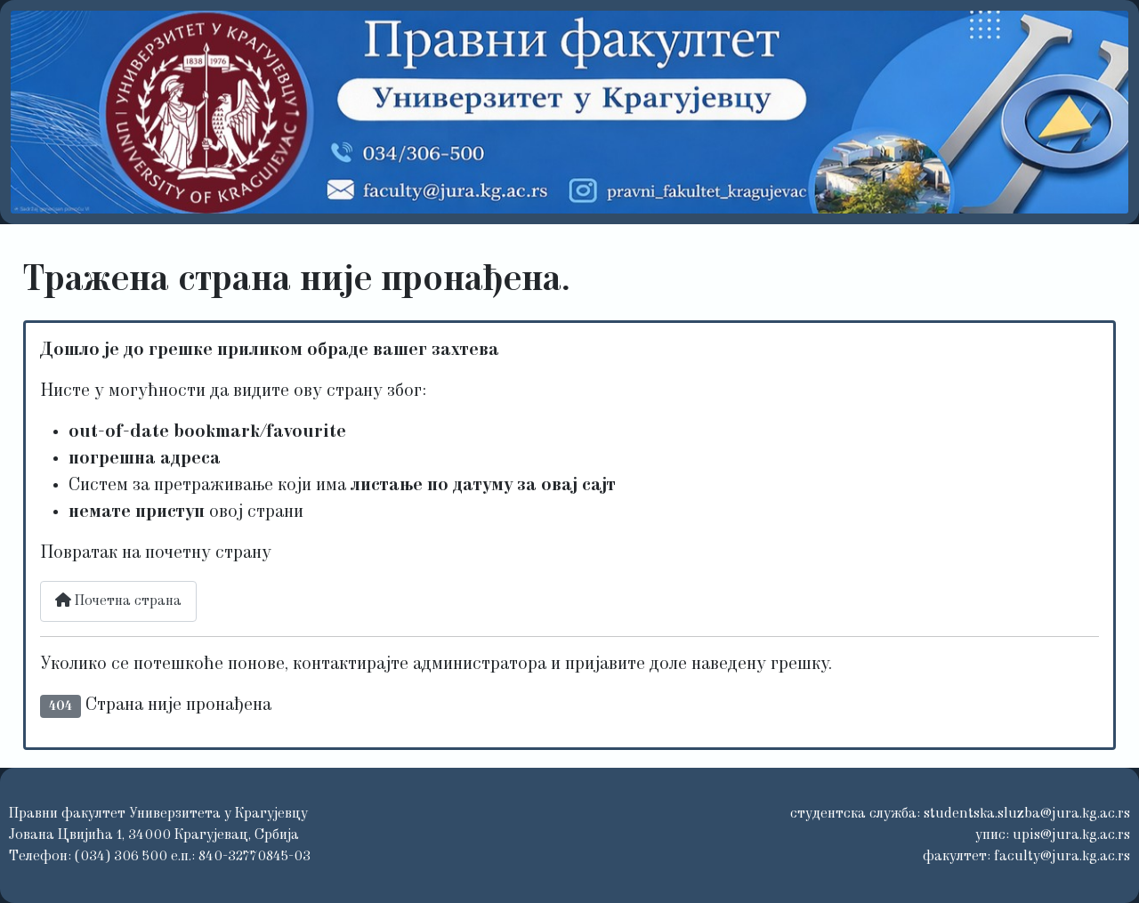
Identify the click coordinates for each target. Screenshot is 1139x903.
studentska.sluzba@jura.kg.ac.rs (1027, 814)
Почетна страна (118, 601)
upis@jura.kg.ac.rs (1071, 835)
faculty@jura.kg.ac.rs (1062, 857)
